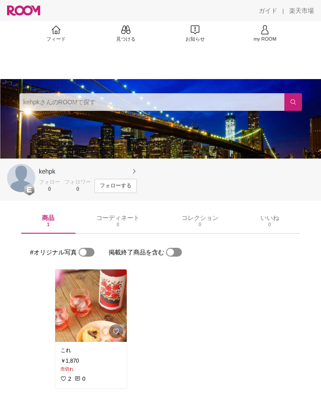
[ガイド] (268, 11)
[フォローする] (115, 186)
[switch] (86, 252)
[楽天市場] (301, 11)
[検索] (293, 102)
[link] (91, 305)
